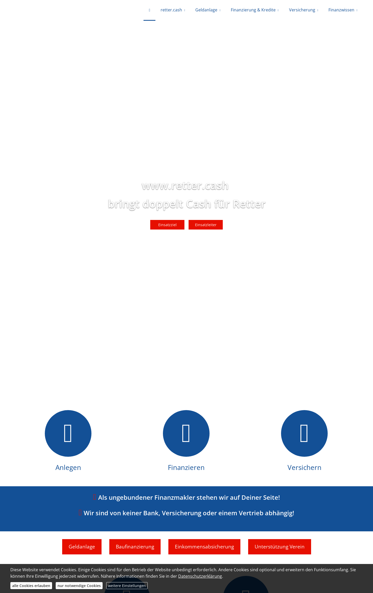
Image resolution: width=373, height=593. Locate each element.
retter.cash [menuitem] (171, 10)
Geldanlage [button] (82, 546)
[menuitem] (149, 10)
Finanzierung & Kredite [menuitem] (253, 10)
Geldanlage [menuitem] (206, 10)
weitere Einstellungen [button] (127, 585)
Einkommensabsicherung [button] (204, 546)
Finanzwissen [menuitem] (341, 10)
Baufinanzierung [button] (135, 546)
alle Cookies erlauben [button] (31, 585)
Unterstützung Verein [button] (280, 546)
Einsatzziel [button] (167, 224)
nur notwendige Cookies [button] (79, 585)
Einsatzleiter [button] (206, 224)
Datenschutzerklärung (200, 576)
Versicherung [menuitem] (302, 10)
